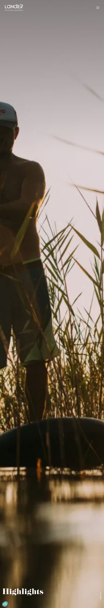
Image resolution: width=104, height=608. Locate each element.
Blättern (101, 595)
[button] (5, 604)
